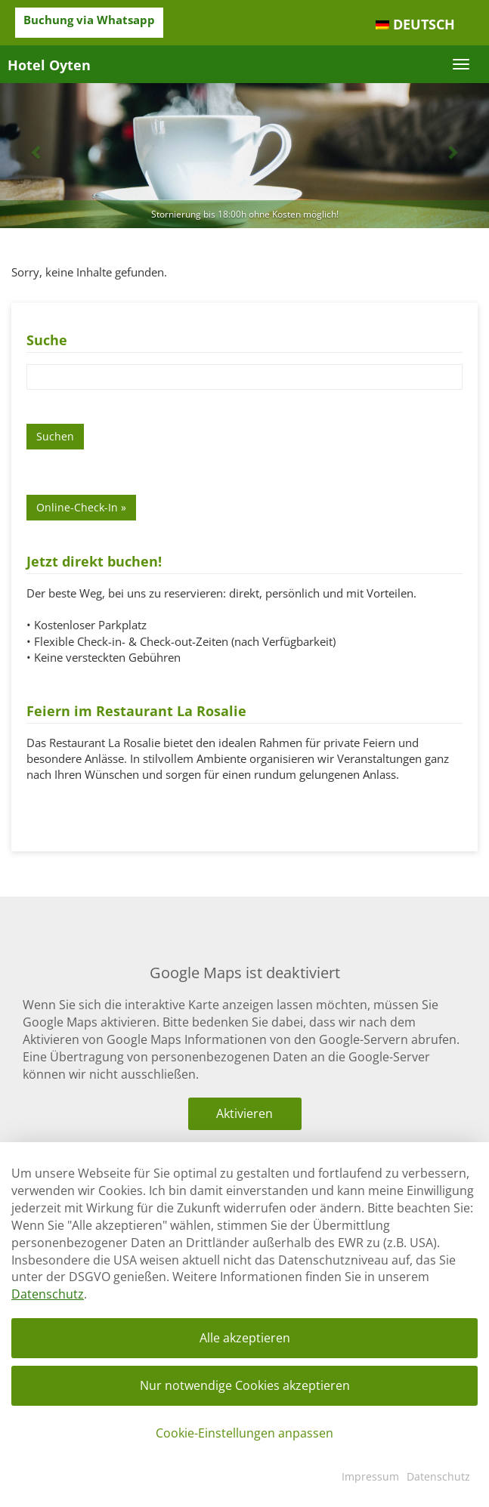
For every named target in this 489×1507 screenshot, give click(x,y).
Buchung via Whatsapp (89, 19)
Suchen (55, 436)
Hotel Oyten (49, 65)
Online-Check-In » (81, 507)
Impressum (370, 1476)
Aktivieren (244, 1113)
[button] (36, 152)
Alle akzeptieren (245, 1337)
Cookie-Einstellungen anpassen (244, 1433)
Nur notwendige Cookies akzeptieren (245, 1385)
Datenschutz (47, 1294)
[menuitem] (415, 25)
